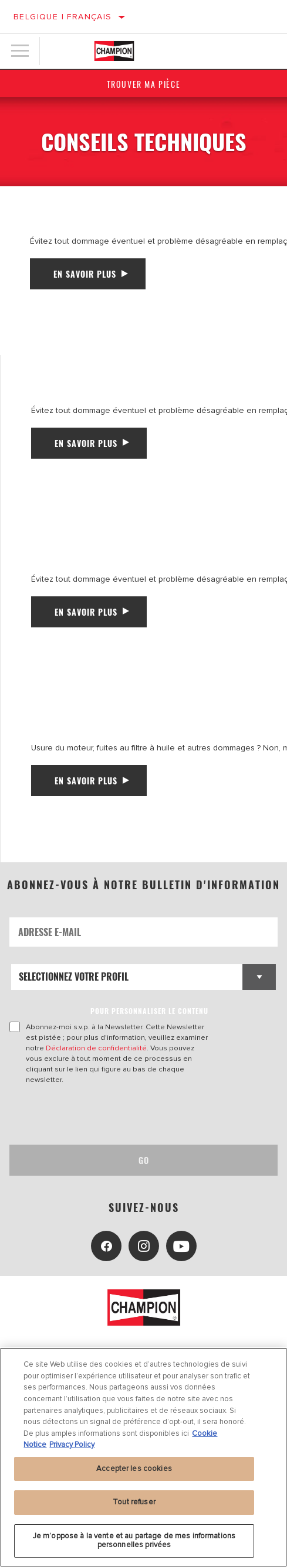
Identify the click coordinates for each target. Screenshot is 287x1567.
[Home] (114, 51)
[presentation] (107, 1115)
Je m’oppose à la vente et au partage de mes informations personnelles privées (134, 1540)
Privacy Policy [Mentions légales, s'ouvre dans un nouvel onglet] (71, 1444)
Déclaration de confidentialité (96, 1048)
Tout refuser (134, 1502)
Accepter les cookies (134, 1468)
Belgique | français (62, 17)
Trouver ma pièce (144, 84)
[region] (143, 1457)
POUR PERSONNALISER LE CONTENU (149, 1011)
